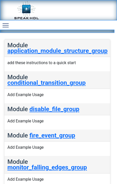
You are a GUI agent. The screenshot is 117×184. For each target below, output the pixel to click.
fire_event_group (52, 135)
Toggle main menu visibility (7, 23)
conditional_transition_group (46, 82)
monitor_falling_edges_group (47, 167)
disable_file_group (54, 109)
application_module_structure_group (57, 50)
